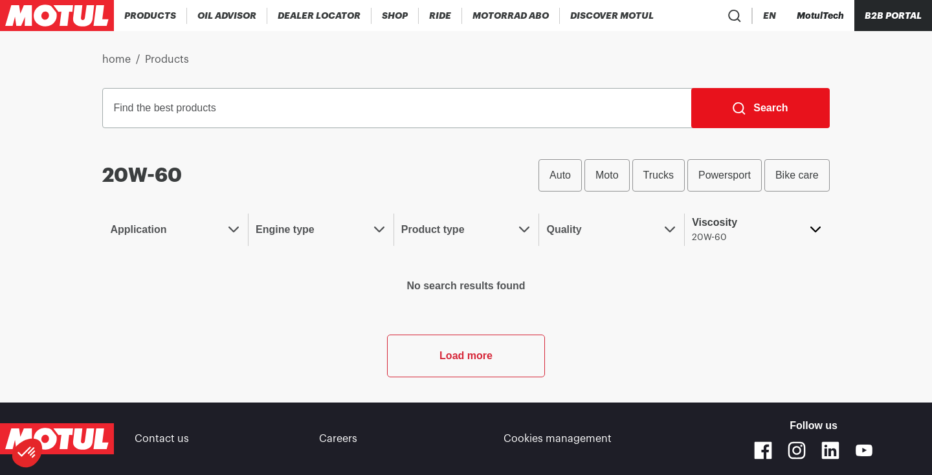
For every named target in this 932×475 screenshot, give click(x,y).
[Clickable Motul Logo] (57, 15)
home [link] (116, 59)
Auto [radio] (560, 175)
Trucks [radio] (658, 175)
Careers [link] (338, 439)
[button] (27, 453)
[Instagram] (797, 450)
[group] (684, 175)
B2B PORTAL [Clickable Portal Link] (893, 15)
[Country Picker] (732, 15)
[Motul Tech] (820, 15)
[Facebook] (763, 450)
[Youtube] (864, 450)
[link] (395, 15)
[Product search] (694, 15)
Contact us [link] (162, 439)
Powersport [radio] (724, 175)
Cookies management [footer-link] (558, 439)
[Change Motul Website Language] (769, 16)
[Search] (760, 108)
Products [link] (167, 59)
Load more (466, 355)
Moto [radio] (607, 175)
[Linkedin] (830, 450)
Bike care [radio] (797, 175)
